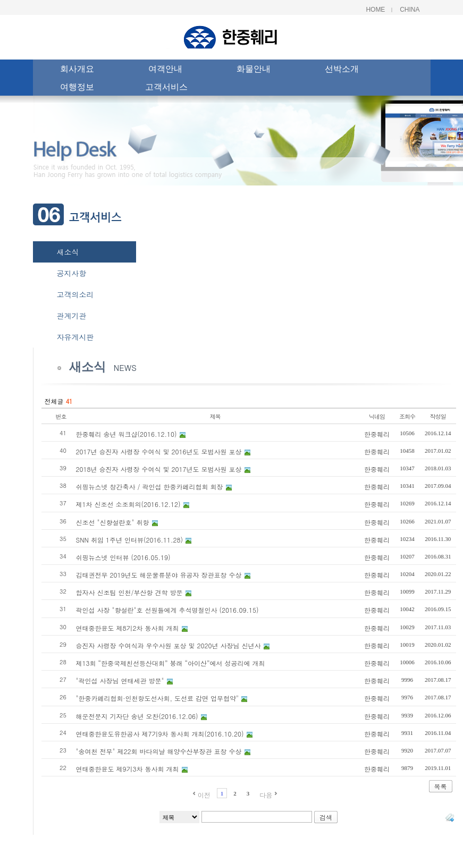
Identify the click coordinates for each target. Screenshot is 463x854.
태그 (449, 817)
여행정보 (77, 88)
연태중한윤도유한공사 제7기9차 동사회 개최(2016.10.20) (160, 733)
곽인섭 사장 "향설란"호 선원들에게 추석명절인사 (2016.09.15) (167, 609)
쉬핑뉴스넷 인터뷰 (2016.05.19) (123, 557)
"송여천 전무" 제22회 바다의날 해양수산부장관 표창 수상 (159, 751)
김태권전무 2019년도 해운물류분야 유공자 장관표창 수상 (159, 574)
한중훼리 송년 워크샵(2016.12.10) (126, 433)
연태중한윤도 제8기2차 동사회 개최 (127, 627)
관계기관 (72, 315)
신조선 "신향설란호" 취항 (112, 522)
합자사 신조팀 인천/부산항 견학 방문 (129, 592)
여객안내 (165, 70)
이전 (204, 794)
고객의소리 (75, 294)
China (409, 9)
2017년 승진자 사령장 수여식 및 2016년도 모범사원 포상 (159, 451)
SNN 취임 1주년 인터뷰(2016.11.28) (129, 539)
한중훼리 (377, 433)
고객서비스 (166, 88)
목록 (440, 786)
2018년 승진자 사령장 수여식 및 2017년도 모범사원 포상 (159, 468)
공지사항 (72, 273)
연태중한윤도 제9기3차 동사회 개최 (127, 768)
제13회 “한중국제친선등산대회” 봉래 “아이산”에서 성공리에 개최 (170, 662)
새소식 (68, 252)
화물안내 (254, 70)
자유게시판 (75, 337)
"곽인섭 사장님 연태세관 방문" (120, 680)
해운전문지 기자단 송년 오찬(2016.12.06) (137, 716)
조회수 (407, 416)
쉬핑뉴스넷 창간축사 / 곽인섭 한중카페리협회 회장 (149, 486)
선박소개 (342, 70)
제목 (215, 416)
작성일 (438, 416)
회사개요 (77, 70)
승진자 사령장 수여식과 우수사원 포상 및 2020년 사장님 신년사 (168, 645)
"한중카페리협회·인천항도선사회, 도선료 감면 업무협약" (157, 698)
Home (375, 9)
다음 (265, 794)
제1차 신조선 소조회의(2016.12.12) (128, 504)
